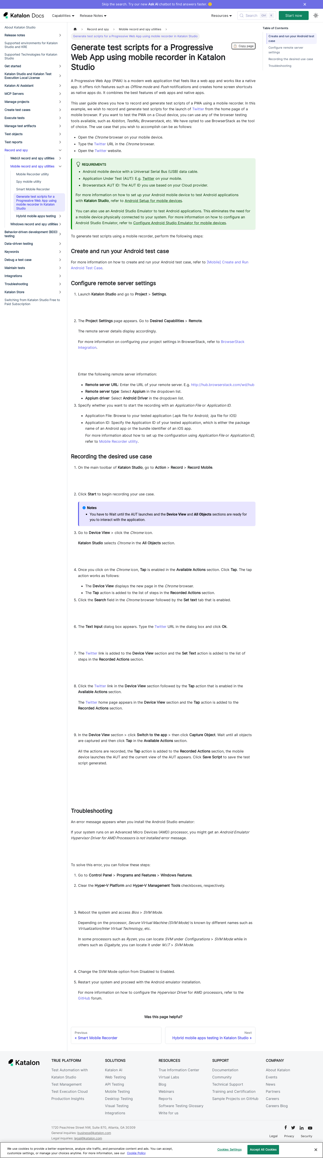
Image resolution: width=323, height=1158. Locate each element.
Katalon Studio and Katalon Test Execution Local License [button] (27, 76)
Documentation (225, 1070)
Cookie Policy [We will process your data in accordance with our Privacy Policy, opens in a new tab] (136, 1153)
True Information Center (179, 1070)
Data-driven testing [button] (18, 243)
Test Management (66, 1084)
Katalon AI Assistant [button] (18, 85)
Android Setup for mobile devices (153, 200)
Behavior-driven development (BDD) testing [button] (30, 234)
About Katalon (278, 1070)
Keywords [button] (11, 252)
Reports (165, 1098)
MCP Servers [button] (14, 93)
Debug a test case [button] (17, 260)
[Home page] (75, 29)
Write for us (168, 1113)
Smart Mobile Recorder (33, 189)
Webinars (166, 1091)
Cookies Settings (229, 1149)
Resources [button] (219, 15)
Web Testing (115, 1077)
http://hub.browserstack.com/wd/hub (222, 384)
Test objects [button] (13, 134)
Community (222, 1077)
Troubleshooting (279, 65)
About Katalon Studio (19, 27)
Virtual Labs (169, 1077)
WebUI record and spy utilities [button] (32, 158)
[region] (161, 1150)
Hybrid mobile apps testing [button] (36, 216)
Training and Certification (233, 1091)
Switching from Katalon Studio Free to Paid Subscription (32, 302)
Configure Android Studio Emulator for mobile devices (179, 223)
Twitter (198, 109)
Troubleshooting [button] (16, 284)
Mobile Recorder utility (32, 174)
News (270, 1084)
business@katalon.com (94, 1133)
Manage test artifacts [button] (20, 126)
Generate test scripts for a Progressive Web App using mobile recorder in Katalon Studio (36, 202)
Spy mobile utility (28, 181)
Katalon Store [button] (14, 292)
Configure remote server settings (285, 50)
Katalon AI (113, 1070)
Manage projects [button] (16, 102)
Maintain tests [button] (14, 268)
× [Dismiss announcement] (304, 4)
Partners (273, 1091)
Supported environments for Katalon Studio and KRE (31, 45)
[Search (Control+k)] (256, 15)
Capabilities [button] (61, 15)
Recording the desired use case (290, 59)
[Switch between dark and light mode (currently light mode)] (315, 15)
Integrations (115, 1113)
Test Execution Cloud (69, 1091)
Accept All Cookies (263, 1149)
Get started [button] (12, 66)
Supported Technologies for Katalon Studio (30, 56)
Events (271, 1077)
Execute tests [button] (14, 118)
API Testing (114, 1084)
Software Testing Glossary (181, 1106)
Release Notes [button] (91, 15)
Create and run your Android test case (288, 39)
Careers (272, 1098)
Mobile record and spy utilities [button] (32, 166)
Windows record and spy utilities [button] (34, 224)
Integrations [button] (13, 276)
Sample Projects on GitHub (235, 1098)
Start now (293, 15)
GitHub (84, 998)
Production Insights (67, 1098)
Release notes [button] (14, 35)
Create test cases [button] (17, 110)
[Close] (316, 1150)
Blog (162, 1084)
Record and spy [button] (16, 150)
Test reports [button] (13, 142)
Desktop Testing (119, 1098)
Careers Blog (277, 1106)
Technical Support (227, 1084)
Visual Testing (117, 1106)
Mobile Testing (117, 1091)
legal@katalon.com (88, 1138)
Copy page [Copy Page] (243, 46)
